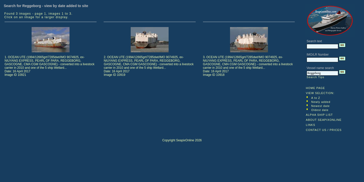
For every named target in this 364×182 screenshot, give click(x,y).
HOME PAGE (315, 87)
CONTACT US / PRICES (324, 129)
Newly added (320, 101)
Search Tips (315, 77)
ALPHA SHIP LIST (319, 114)
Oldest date (319, 109)
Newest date (320, 105)
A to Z (315, 97)
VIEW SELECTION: (320, 93)
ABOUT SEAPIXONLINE (324, 119)
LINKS (310, 124)
